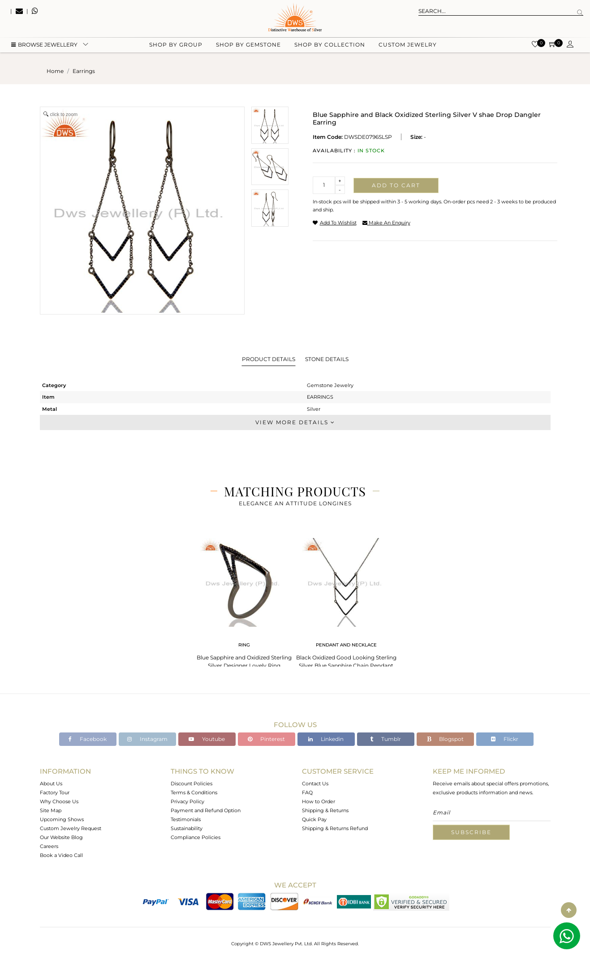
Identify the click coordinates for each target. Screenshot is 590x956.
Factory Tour (54, 792)
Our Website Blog (61, 837)
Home (55, 71)
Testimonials (186, 819)
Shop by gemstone (248, 45)
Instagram (147, 739)
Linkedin (326, 739)
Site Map (50, 810)
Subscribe (471, 832)
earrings (84, 71)
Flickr (504, 739)
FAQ (307, 792)
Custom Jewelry (408, 45)
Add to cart (396, 185)
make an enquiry (386, 223)
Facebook (88, 739)
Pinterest (266, 739)
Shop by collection (329, 45)
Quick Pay (314, 819)
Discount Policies (191, 783)
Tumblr (385, 739)
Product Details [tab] (268, 359)
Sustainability (186, 828)
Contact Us (315, 783)
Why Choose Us (59, 801)
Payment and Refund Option (206, 810)
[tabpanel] (244, 600)
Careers (49, 846)
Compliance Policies (195, 837)
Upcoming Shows (62, 819)
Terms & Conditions (194, 792)
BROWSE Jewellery (44, 45)
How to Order (318, 801)
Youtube (207, 739)
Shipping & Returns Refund (335, 828)
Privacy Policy (187, 801)
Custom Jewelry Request (70, 828)
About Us (51, 783)
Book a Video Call (61, 855)
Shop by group (175, 45)
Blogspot (445, 739)
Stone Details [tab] (327, 359)
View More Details (295, 422)
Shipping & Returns (325, 810)
